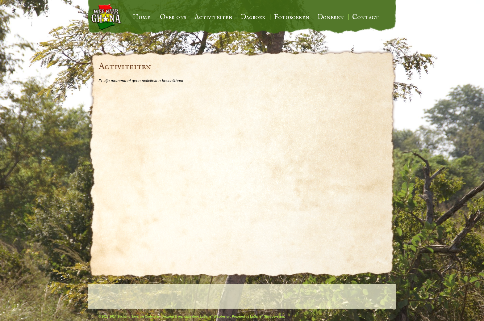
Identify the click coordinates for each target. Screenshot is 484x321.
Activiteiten (213, 17)
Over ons (173, 17)
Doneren (331, 17)
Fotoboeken (291, 17)
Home (141, 17)
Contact (365, 17)
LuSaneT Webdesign (215, 316)
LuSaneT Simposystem (267, 316)
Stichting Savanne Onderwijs (138, 316)
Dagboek (253, 17)
